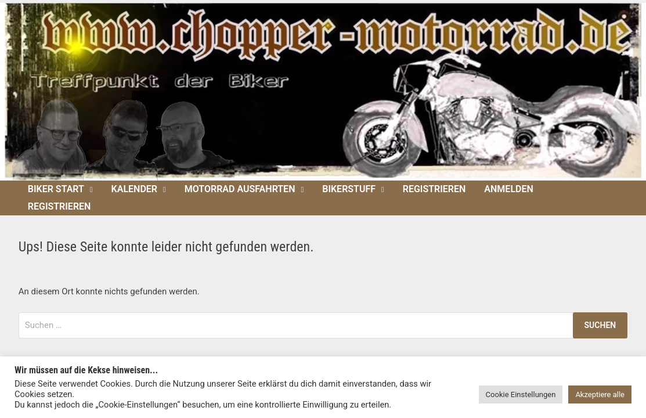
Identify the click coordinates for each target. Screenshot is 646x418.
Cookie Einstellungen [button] (521, 394)
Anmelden (508, 188)
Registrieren (434, 188)
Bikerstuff (349, 188)
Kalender (134, 188)
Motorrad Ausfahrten (240, 188)
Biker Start (56, 188)
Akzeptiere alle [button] (600, 394)
